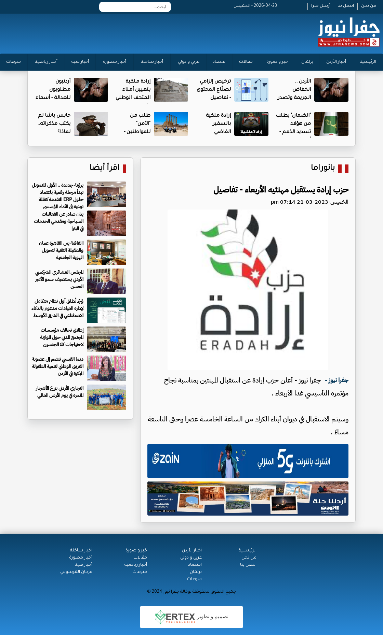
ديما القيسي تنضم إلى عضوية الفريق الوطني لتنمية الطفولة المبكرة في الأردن (57, 366)
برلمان (307, 62)
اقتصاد (219, 62)
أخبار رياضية (46, 62)
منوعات (13, 62)
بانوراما (323, 168)
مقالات (246, 62)
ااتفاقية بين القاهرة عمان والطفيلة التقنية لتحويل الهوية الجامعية (61, 250)
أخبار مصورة (114, 62)
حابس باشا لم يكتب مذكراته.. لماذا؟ (53, 124)
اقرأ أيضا (104, 168)
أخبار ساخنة (152, 62)
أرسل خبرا (320, 6)
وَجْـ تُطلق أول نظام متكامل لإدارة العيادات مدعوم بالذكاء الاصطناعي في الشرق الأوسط (57, 308)
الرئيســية (247, 550)
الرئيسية (368, 62)
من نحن (368, 6)
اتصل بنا (346, 6)
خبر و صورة (277, 62)
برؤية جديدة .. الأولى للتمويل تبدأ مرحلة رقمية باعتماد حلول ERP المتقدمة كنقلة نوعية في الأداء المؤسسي (57, 196)
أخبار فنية (80, 62)
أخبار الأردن (336, 62)
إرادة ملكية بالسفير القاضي (218, 124)
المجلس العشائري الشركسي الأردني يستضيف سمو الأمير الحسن (59, 279)
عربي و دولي (188, 62)
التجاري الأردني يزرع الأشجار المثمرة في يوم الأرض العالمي (59, 392)
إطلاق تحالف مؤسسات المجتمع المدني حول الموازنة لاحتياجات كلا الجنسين (61, 337)
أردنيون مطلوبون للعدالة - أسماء (52, 90)
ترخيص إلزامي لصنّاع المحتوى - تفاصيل (214, 90)
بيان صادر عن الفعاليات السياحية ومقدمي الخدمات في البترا (58, 221)
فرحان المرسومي (76, 572)
